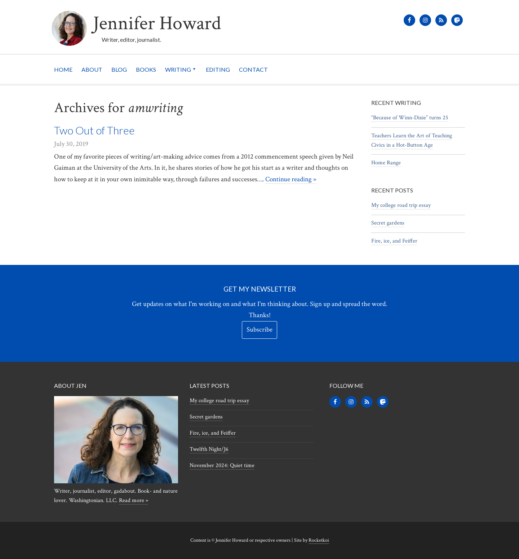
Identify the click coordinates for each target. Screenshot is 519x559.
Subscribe (259, 329)
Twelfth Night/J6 (209, 449)
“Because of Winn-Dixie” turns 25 (409, 117)
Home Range (386, 163)
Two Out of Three (94, 130)
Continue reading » (290, 178)
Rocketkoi (319, 540)
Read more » (133, 500)
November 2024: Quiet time (222, 465)
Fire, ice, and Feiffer (394, 241)
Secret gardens (387, 223)
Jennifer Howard (166, 22)
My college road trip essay (401, 205)
